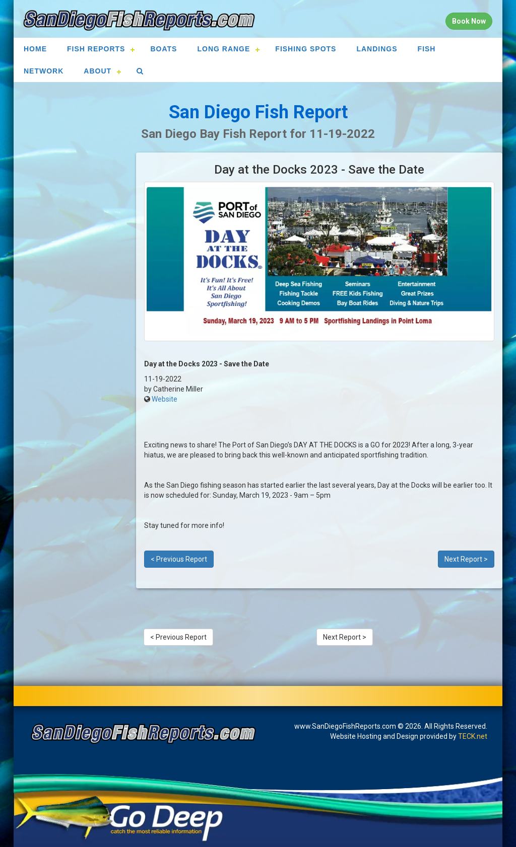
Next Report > (466, 559)
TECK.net (472, 736)
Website (164, 399)
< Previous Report (179, 559)
